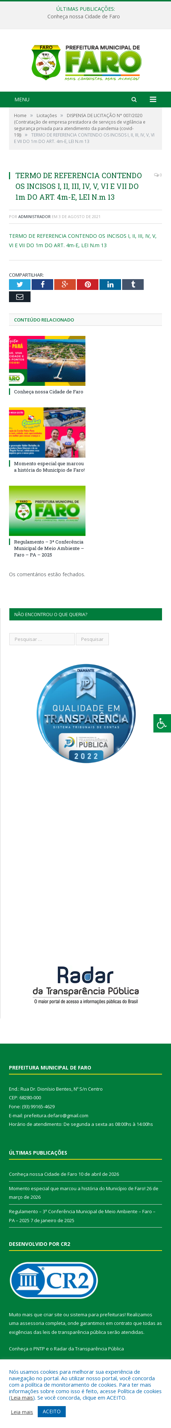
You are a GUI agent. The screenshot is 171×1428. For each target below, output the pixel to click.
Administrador (34, 230)
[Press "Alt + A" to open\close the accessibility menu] (162, 723)
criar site (52, 1328)
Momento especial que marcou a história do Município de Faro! (49, 480)
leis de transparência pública (74, 1346)
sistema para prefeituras (97, 1328)
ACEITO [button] (52, 1411)
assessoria (32, 1337)
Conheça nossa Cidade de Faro (83, 16)
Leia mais (22, 1397)
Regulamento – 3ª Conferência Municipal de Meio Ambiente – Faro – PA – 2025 (49, 562)
